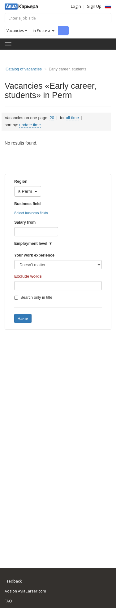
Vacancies (16, 30)
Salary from (25, 222)
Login (76, 6)
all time (72, 117)
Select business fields (31, 213)
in (43, 30)
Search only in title (33, 297)
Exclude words (28, 276)
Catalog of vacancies (24, 69)
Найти (23, 318)
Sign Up (94, 6)
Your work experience (34, 255)
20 (51, 117)
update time (30, 125)
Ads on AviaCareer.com (25, 591)
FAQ (8, 601)
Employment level (30, 243)
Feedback (13, 581)
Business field (27, 204)
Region (21, 181)
